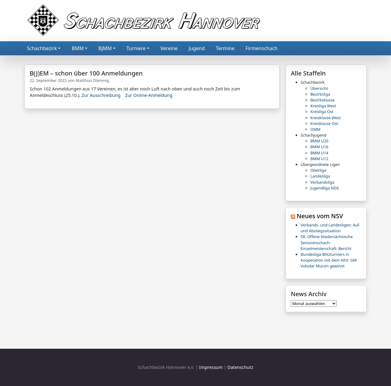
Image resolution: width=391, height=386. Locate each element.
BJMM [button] (105, 48)
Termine (225, 48)
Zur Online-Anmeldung (148, 95)
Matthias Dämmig (92, 80)
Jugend (197, 48)
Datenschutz (240, 367)
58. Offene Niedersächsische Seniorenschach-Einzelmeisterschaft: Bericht (327, 242)
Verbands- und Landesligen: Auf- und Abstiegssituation (330, 227)
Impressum (211, 367)
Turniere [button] (136, 48)
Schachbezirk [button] (42, 48)
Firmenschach (262, 48)
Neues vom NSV (320, 216)
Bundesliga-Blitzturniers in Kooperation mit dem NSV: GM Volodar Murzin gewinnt (328, 260)
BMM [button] (77, 48)
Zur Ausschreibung (101, 95)
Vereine (169, 48)
